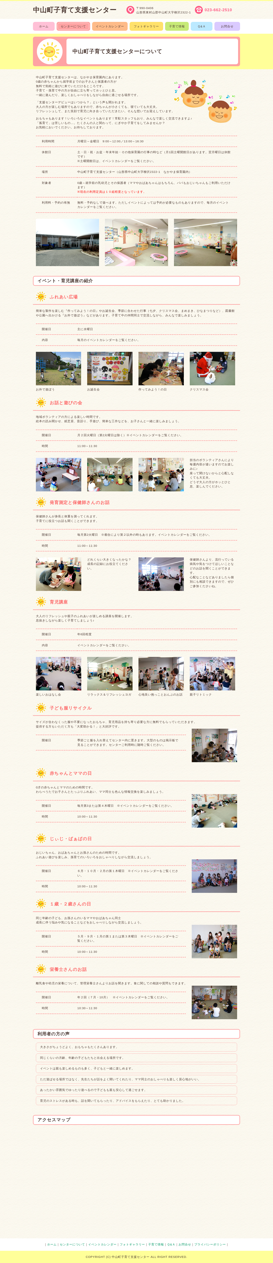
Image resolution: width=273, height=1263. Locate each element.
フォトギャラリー (132, 1244)
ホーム (52, 1244)
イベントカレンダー (102, 1244)
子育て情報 (156, 1244)
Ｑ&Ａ (171, 1244)
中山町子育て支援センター (75, 10)
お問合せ (185, 1244)
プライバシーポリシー (210, 1244)
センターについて (72, 1244)
